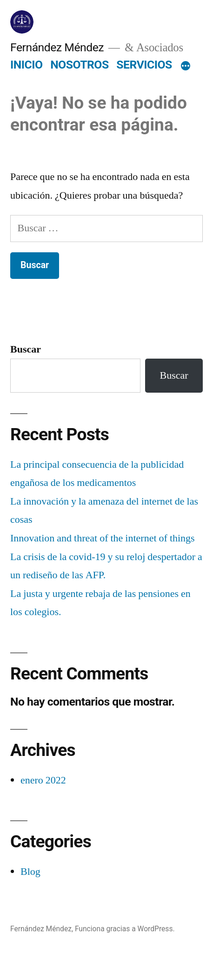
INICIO (26, 64)
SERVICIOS (144, 64)
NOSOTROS (79, 64)
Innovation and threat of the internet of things (102, 538)
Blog (30, 871)
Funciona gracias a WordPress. (125, 928)
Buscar (25, 349)
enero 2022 (43, 780)
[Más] (185, 66)
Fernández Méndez (57, 47)
